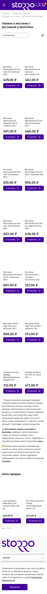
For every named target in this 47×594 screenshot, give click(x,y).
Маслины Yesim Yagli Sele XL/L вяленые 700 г (10, 326)
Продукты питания (21, 13)
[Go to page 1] (2, 528)
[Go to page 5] (9, 528)
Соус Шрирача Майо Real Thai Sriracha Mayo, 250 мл (11, 505)
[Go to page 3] (6, 528)
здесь (40, 441)
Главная (5, 13)
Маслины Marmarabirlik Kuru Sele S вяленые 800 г (34, 173)
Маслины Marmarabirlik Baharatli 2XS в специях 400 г (10, 122)
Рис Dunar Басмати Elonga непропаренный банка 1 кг (35, 505)
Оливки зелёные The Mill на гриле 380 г (33, 374)
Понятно (15, 587)
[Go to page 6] (11, 528)
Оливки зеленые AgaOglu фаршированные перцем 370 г (11, 376)
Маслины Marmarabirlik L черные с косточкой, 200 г (32, 276)
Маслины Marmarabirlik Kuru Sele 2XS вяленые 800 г (12, 225)
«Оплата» (6, 461)
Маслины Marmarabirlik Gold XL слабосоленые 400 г (34, 225)
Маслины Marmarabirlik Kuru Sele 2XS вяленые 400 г (12, 71)
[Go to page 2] (4, 528)
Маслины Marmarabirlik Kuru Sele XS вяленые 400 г (33, 122)
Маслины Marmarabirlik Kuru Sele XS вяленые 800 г (12, 173)
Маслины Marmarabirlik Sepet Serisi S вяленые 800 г (12, 276)
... (35, 13)
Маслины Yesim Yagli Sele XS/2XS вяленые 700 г (33, 326)
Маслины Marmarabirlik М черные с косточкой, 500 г (32, 71)
